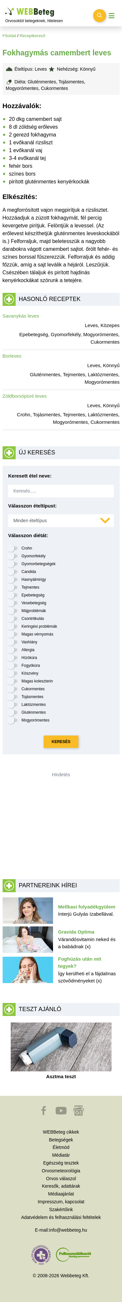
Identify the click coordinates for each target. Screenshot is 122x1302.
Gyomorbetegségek (38, 564)
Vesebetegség (33, 603)
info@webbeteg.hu (68, 1230)
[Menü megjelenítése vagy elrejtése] (111, 16)
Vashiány (29, 642)
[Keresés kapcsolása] (99, 15)
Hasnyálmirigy (33, 579)
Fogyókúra (30, 665)
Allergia (27, 650)
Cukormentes (33, 689)
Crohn (26, 548)
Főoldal (9, 35)
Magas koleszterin (37, 681)
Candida (28, 571)
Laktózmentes (33, 704)
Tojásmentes (32, 696)
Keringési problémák (39, 626)
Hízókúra (29, 657)
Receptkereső (32, 35)
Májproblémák (33, 610)
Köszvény (29, 673)
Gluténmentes (33, 712)
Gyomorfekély (33, 556)
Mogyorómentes (35, 720)
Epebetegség (33, 595)
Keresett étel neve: (29, 476)
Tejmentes (30, 587)
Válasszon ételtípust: (32, 505)
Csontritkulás (32, 618)
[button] (44, 1113)
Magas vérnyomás (37, 634)
